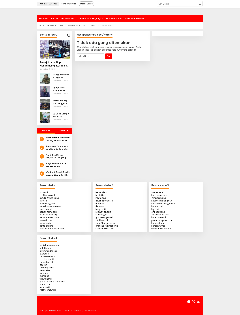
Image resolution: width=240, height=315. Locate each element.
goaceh (43, 264)
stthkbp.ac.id (102, 220)
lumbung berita (47, 267)
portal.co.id (45, 284)
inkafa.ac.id (101, 197)
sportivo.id (45, 287)
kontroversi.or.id (159, 195)
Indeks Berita (91, 310)
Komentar (63, 130)
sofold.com (45, 248)
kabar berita (45, 223)
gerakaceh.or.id (158, 197)
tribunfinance (46, 278)
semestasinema (47, 256)
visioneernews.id (48, 289)
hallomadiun (59, 281)
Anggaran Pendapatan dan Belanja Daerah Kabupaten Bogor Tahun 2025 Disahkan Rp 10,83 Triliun (57, 147)
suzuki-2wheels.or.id (49, 197)
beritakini (100, 195)
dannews (100, 206)
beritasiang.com (47, 203)
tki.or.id (43, 200)
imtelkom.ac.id (47, 259)
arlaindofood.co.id (160, 214)
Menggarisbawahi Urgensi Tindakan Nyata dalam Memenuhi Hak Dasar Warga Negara (61, 76)
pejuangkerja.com (48, 211)
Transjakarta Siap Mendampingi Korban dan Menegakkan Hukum (55, 64)
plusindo (44, 273)
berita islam (101, 192)
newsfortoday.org (48, 214)
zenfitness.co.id (47, 195)
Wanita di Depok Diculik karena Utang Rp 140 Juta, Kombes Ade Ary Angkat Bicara (57, 173)
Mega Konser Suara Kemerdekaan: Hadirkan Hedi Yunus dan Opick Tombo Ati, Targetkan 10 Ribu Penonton (56, 165)
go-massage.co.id (104, 217)
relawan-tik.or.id (103, 211)
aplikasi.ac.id (157, 192)
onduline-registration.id (107, 225)
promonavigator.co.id (161, 220)
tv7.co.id (44, 192)
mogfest (100, 203)
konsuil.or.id (157, 206)
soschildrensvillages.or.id (163, 203)
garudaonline (46, 281)
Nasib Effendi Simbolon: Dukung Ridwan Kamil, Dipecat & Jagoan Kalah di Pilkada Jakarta (58, 139)
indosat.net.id (46, 262)
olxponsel (44, 253)
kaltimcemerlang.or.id (161, 200)
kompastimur (158, 223)
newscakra (45, 270)
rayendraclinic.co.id (105, 228)
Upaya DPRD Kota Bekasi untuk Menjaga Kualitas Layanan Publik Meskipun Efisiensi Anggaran (60, 89)
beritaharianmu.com (50, 245)
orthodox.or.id (158, 211)
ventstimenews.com (50, 217)
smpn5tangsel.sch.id (105, 223)
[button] (200, 3)
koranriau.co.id (158, 217)
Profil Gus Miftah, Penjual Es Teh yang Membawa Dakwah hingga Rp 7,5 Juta (56, 156)
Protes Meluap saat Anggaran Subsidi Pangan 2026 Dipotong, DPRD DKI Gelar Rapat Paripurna (61, 102)
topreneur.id (46, 209)
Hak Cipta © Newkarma (50, 310)
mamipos (44, 275)
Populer (46, 130)
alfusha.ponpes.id (104, 200)
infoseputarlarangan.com (52, 228)
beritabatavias (158, 225)
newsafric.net (46, 220)
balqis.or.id (101, 209)
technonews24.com (161, 228)
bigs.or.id (155, 209)
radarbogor (101, 214)
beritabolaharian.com (50, 206)
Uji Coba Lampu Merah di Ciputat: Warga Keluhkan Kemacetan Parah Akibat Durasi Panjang (61, 115)
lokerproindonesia (48, 250)
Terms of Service (73, 310)
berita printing (46, 225)
